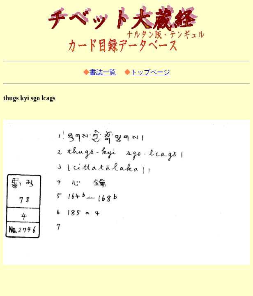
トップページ (150, 72)
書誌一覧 (103, 72)
